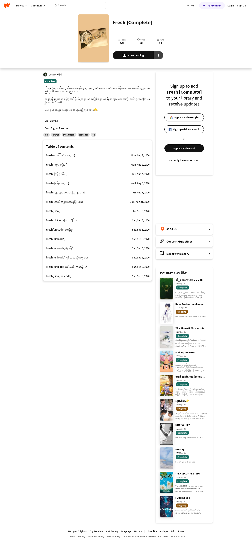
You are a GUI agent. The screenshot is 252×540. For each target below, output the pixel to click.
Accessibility (113, 536)
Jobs (173, 531)
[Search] (56, 5)
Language (126, 531)
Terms (71, 536)
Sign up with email (184, 148)
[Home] (7, 5)
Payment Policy (96, 536)
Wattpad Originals (77, 531)
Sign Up (241, 5)
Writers (138, 531)
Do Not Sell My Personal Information (142, 536)
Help (165, 536)
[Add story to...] (158, 55)
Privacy (81, 536)
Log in (231, 5)
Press (181, 531)
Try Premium (211, 5)
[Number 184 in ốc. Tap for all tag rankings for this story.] (184, 229)
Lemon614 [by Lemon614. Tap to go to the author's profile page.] (55, 74)
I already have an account (184, 160)
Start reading (133, 56)
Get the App (112, 531)
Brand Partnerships (158, 531)
